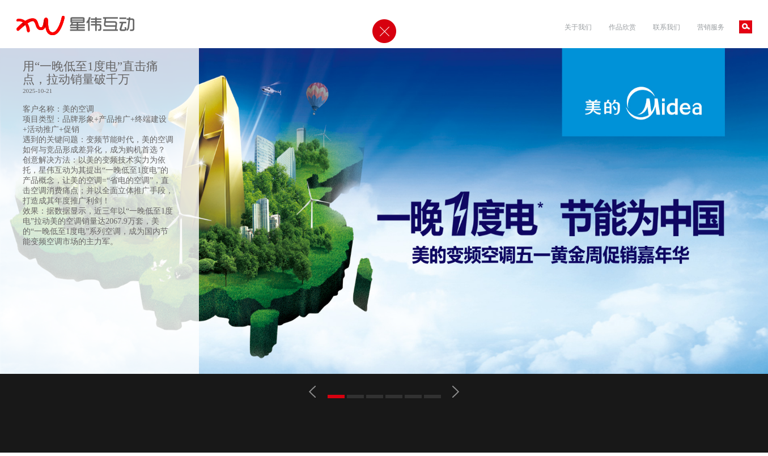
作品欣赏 (622, 27)
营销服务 (710, 27)
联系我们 (666, 27)
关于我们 (578, 27)
